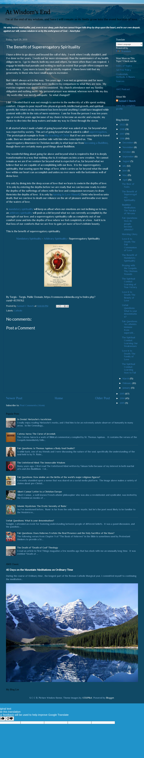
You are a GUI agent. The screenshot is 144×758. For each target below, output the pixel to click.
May (125, 175)
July (125, 166)
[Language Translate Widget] (129, 44)
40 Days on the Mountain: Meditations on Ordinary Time (39, 569)
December (128, 142)
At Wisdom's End (27, 11)
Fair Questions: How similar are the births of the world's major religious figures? (58, 477)
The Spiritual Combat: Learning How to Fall (129, 368)
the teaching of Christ (57, 135)
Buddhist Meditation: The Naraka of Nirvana (129, 209)
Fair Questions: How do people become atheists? (129, 224)
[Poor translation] (9, 718)
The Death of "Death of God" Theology (37, 547)
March (126, 378)
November (128, 147)
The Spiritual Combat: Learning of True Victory (129, 283)
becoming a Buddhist (96, 142)
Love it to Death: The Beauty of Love (128, 296)
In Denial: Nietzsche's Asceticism (34, 419)
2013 (122, 403)
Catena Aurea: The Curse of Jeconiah (36, 433)
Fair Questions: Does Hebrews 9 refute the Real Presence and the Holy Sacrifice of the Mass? (65, 533)
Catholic (18, 310)
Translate (123, 51)
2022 (123, 124)
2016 (122, 138)
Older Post (102, 398)
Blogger (110, 697)
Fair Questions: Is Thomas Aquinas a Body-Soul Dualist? (46, 448)
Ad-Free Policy (123, 70)
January (127, 388)
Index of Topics (124, 65)
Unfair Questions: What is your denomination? (129, 311)
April (125, 180)
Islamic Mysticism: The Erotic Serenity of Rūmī (41, 506)
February (127, 383)
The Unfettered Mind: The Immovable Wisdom (41, 462)
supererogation (98, 131)
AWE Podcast (123, 89)
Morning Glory (129, 234)
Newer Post (14, 398)
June (125, 170)
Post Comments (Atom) (32, 405)
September (129, 156)
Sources (120, 81)
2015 (122, 393)
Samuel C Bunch (127, 101)
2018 (122, 129)
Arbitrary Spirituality (55, 238)
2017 (122, 134)
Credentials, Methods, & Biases (125, 75)
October (127, 152)
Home (59, 398)
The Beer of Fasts (128, 185)
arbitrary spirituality (21, 212)
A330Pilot (87, 697)
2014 (122, 398)
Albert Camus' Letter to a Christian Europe (39, 491)
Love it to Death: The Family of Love (128, 355)
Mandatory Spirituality (28, 238)
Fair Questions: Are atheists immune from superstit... (129, 327)
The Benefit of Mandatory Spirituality (129, 258)
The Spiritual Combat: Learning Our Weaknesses (130, 341)
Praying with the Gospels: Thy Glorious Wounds (129, 269)
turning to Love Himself (66, 194)
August (126, 161)
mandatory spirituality (21, 209)
